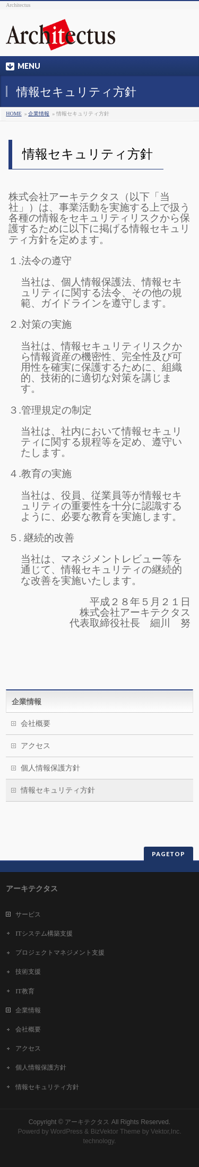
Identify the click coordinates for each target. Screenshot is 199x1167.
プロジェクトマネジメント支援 (60, 952)
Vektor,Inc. (166, 1131)
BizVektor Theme (116, 1131)
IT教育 (24, 991)
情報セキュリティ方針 (58, 790)
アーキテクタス (87, 1122)
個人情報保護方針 (50, 768)
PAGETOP (168, 853)
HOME (13, 113)
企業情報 (38, 113)
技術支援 (28, 971)
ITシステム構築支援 (44, 933)
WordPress (66, 1131)
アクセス (35, 746)
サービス (28, 914)
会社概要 (35, 724)
